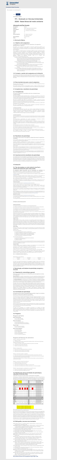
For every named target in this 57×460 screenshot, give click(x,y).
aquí (42, 416)
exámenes (14, 174)
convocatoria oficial (35, 192)
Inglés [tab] (14, 14)
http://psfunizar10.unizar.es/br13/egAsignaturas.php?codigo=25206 (25, 456)
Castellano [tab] (18, 14)
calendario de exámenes (27, 182)
